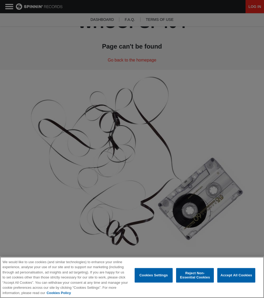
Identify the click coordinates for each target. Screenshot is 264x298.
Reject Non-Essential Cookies (195, 275)
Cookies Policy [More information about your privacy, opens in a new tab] (58, 293)
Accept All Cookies (236, 275)
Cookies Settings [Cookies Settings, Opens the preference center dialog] (153, 275)
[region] (132, 277)
